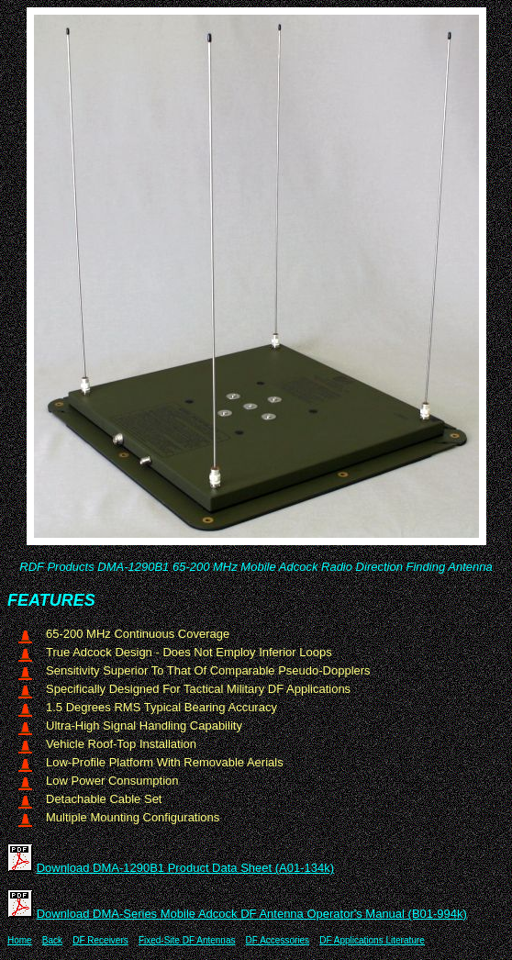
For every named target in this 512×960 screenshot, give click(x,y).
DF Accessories (277, 940)
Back (52, 940)
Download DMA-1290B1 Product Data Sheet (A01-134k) (185, 868)
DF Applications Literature (372, 940)
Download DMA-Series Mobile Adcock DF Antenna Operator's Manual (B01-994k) (252, 914)
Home (19, 940)
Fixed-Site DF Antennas (187, 940)
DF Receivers (100, 940)
